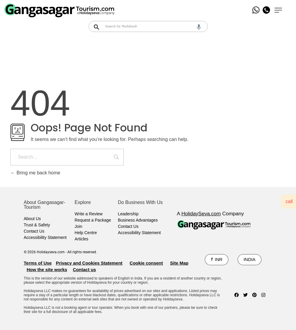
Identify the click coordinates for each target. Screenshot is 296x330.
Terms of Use (38, 262)
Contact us (84, 269)
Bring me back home (35, 172)
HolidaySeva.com (201, 214)
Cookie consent (146, 262)
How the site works (47, 269)
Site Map (179, 262)
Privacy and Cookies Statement (89, 262)
